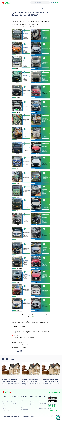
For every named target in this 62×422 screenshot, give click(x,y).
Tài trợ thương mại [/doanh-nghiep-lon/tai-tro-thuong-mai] (33, 401)
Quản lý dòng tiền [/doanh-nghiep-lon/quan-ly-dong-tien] (33, 400)
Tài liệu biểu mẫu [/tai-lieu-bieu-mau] (42, 403)
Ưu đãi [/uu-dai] (40, 400)
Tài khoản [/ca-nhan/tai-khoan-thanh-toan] (4, 403)
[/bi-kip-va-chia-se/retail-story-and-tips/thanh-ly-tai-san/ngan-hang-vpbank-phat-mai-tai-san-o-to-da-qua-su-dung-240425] (31, 374)
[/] (6, 3)
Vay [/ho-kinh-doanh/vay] (12, 400)
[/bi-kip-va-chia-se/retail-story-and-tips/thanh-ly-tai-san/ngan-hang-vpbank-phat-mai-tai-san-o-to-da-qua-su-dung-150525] (11, 374)
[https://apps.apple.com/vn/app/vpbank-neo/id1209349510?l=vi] (52, 401)
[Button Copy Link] (24, 351)
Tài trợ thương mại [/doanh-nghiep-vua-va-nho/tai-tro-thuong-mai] (24, 409)
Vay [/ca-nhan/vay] (2, 406)
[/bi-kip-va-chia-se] (22, 9)
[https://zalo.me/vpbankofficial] (49, 406)
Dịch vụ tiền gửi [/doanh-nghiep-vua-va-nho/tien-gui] (24, 407)
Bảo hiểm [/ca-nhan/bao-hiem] (4, 408)
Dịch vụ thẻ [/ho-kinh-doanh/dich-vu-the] (13, 403)
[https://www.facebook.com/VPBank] (51, 406)
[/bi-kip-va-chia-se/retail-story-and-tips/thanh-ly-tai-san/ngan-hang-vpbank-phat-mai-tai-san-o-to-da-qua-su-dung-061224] (38, 9)
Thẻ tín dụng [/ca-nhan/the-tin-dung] (4, 400)
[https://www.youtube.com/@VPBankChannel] (54, 406)
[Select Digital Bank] (54, 3)
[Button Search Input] (32, 2)
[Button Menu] (59, 2)
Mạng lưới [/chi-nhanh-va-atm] (41, 405)
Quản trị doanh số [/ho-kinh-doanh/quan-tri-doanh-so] (15, 401)
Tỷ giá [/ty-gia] (40, 401)
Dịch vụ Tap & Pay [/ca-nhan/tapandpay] (5, 410)
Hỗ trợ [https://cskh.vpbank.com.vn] (40, 406)
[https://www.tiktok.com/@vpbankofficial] (52, 406)
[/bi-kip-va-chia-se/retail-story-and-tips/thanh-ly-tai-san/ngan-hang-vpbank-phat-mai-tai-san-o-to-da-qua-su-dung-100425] (51, 374)
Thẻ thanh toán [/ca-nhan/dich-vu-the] (5, 401)
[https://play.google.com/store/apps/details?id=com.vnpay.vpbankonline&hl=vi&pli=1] (52, 398)
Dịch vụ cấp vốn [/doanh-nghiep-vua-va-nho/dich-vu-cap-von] (24, 405)
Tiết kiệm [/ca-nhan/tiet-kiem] (4, 405)
